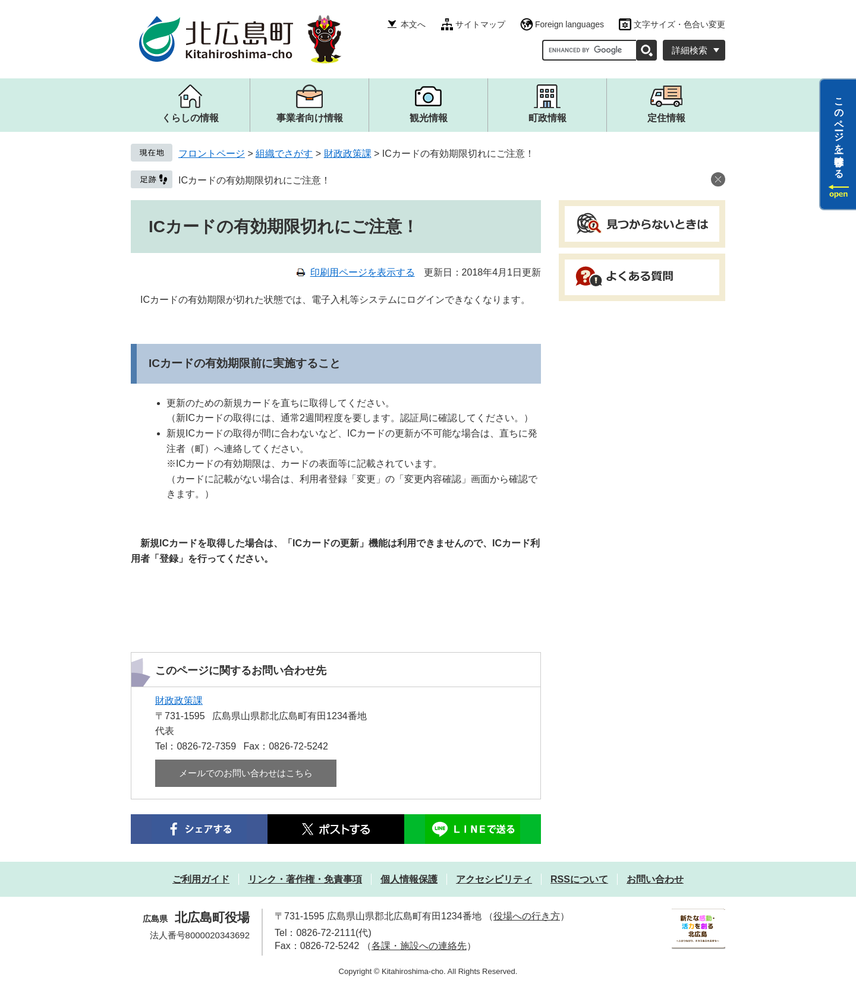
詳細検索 (689, 50)
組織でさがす (284, 153)
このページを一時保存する (839, 132)
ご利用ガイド (200, 879)
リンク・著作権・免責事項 (305, 879)
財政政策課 (348, 153)
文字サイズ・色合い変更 (679, 24)
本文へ (413, 24)
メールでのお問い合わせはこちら (246, 773)
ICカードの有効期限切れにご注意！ (254, 180)
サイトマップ (480, 24)
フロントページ (211, 153)
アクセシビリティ (494, 879)
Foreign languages (569, 24)
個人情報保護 (409, 879)
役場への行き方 (526, 916)
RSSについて (579, 879)
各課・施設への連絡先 (419, 946)
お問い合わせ (655, 879)
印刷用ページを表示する (362, 272)
